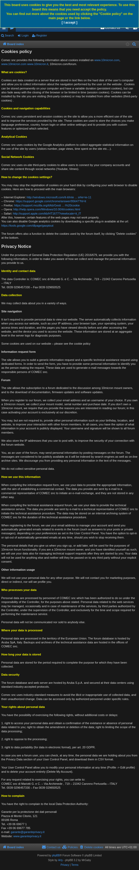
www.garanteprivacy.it (27, 836)
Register (41, 35)
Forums (13, 29)
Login (25, 35)
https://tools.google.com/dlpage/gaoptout (27, 225)
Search (9, 35)
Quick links (5, 29)
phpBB (56, 855)
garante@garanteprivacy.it (27, 832)
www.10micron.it (37, 64)
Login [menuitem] (128, 29)
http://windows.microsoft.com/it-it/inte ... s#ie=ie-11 (59, 197)
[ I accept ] (69, 22)
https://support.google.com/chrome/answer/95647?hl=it (51, 201)
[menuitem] (110, 28)
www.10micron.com (106, 60)
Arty (60, 860)
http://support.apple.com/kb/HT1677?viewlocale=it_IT (47, 213)
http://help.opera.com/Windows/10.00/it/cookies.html (46, 209)
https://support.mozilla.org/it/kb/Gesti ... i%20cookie (47, 205)
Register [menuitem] (136, 29)
